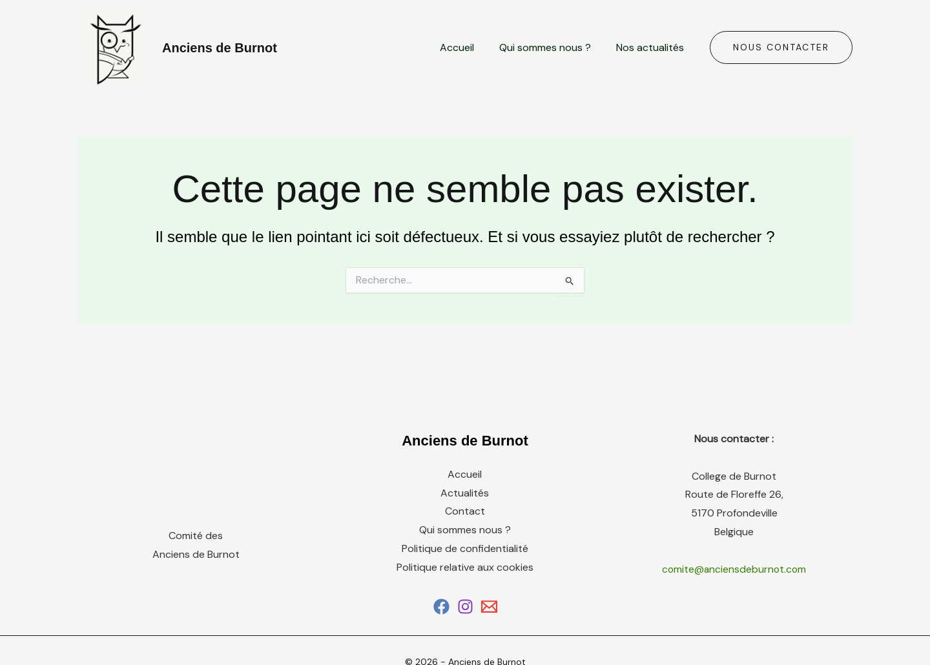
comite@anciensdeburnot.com (734, 569)
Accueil (468, 47)
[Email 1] (489, 606)
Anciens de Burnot (219, 48)
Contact (465, 511)
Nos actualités (653, 47)
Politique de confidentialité (465, 548)
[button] (781, 48)
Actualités (464, 493)
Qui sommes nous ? (552, 47)
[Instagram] (465, 606)
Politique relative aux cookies (465, 567)
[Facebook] (441, 606)
